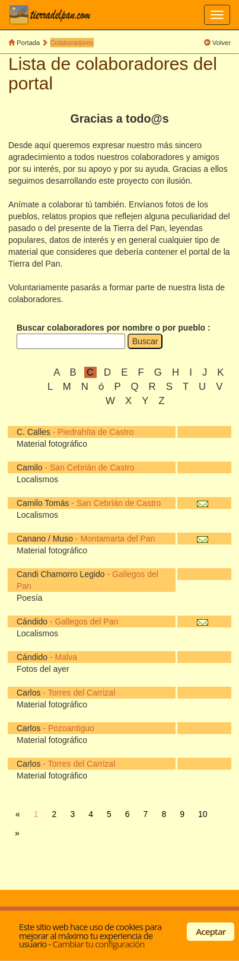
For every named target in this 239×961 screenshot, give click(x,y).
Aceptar (211, 931)
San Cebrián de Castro (92, 467)
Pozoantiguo (71, 728)
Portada (28, 42)
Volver (221, 42)
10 (203, 814)
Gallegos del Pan (87, 621)
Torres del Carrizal (82, 692)
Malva (66, 657)
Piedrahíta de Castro (95, 432)
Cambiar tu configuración (99, 944)
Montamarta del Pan (117, 538)
